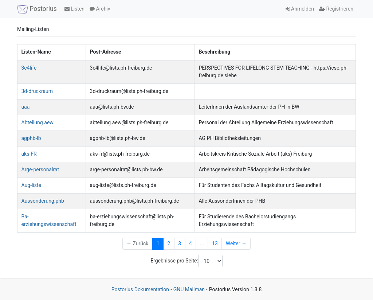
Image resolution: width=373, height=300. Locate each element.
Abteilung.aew (37, 122)
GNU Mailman (189, 289)
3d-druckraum (37, 91)
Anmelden (300, 9)
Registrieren (336, 9)
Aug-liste (31, 185)
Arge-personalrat (40, 169)
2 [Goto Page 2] (168, 243)
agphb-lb (31, 138)
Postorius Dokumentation (140, 289)
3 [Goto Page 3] (179, 243)
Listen (74, 9)
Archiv (100, 9)
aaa (25, 107)
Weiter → (236, 243)
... (202, 243)
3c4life (29, 68)
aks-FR (29, 154)
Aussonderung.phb (42, 201)
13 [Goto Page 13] (215, 243)
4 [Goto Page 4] (190, 243)
